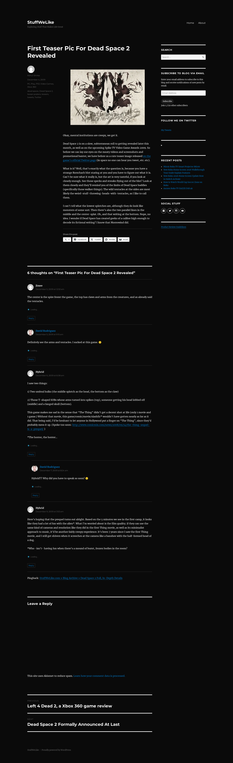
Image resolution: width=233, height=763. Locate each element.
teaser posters (34, 94)
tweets (30, 97)
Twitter (38, 97)
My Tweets (166, 130)
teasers (45, 94)
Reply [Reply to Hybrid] (31, 454)
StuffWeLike (40, 22)
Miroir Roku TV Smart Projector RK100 (181, 166)
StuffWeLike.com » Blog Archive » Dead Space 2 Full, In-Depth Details (81, 578)
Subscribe (167, 101)
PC (28, 84)
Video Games (46, 84)
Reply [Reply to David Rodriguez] (31, 359)
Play (33, 84)
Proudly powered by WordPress (56, 750)
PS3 (38, 84)
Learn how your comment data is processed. (99, 675)
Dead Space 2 (46, 91)
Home (190, 22)
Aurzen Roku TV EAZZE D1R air (178, 188)
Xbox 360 (31, 87)
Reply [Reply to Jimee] (31, 318)
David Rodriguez (46, 330)
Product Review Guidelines (173, 227)
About (202, 22)
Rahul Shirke (33, 75)
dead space (32, 91)
